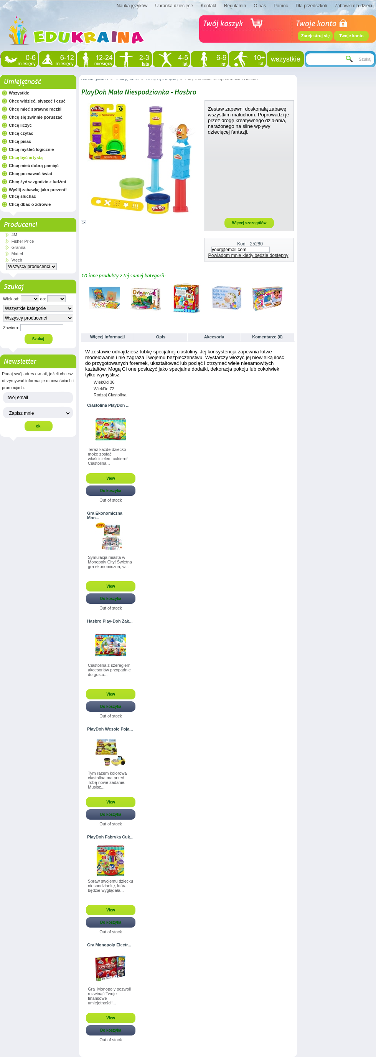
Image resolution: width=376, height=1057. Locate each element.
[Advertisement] (249, 176)
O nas (260, 5)
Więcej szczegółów (249, 223)
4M (14, 234)
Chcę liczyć (20, 125)
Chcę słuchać (22, 196)
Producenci (20, 224)
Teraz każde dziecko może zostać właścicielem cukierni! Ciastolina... (108, 456)
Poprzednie (82, 297)
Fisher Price (23, 241)
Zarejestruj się (315, 35)
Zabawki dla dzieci (353, 5)
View (110, 478)
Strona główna (94, 78)
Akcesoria (214, 337)
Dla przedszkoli (311, 5)
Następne (292, 297)
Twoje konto (351, 35)
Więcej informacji (107, 337)
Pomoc (281, 5)
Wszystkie (19, 93)
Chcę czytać (21, 133)
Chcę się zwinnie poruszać (35, 117)
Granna (19, 247)
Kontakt (208, 5)
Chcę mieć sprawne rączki (35, 109)
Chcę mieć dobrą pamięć (34, 165)
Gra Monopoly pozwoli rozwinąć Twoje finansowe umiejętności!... (109, 996)
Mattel (17, 253)
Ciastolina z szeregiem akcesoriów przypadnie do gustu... (109, 670)
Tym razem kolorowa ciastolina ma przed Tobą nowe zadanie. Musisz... (107, 780)
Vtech (17, 260)
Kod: (242, 244)
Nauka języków (132, 5)
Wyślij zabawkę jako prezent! (38, 189)
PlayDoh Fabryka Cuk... (110, 837)
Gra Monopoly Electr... (109, 945)
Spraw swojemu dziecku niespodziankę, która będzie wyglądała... (110, 886)
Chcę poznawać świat (30, 173)
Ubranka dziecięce (174, 5)
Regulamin (235, 5)
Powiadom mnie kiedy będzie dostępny (248, 255)
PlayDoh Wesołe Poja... (110, 729)
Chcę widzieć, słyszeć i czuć (37, 101)
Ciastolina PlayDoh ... (108, 405)
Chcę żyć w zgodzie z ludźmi (37, 181)
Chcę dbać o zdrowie (30, 204)
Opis (160, 337)
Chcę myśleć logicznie (31, 149)
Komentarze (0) (267, 337)
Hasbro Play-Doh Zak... (109, 621)
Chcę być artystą (26, 157)
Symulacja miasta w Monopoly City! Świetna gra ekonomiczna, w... (110, 562)
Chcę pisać (20, 141)
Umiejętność (22, 82)
